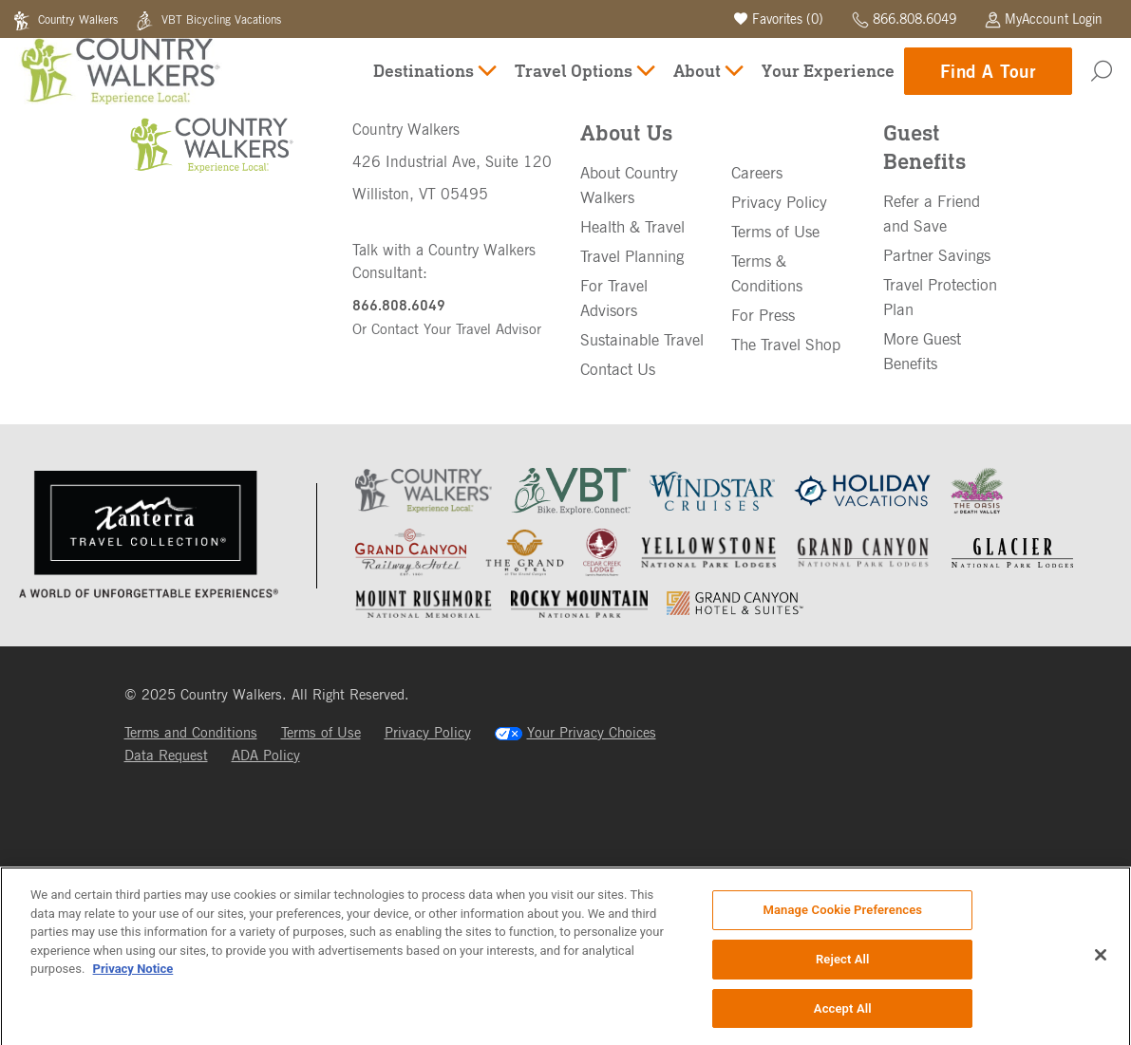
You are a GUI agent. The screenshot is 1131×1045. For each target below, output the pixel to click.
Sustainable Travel (642, 482)
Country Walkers (68, 19)
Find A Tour (988, 85)
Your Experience (828, 84)
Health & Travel (632, 369)
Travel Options (584, 84)
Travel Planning (632, 398)
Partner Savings (936, 397)
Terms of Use (775, 373)
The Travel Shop (785, 486)
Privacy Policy (779, 344)
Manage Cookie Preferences (842, 916)
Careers (756, 315)
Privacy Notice (133, 975)
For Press (763, 457)
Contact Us (617, 511)
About (708, 84)
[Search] (1101, 85)
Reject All (843, 966)
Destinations (434, 84)
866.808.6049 (904, 18)
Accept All (843, 1015)
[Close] (1101, 961)
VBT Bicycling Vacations (208, 19)
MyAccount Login (1044, 18)
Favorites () (778, 18)
